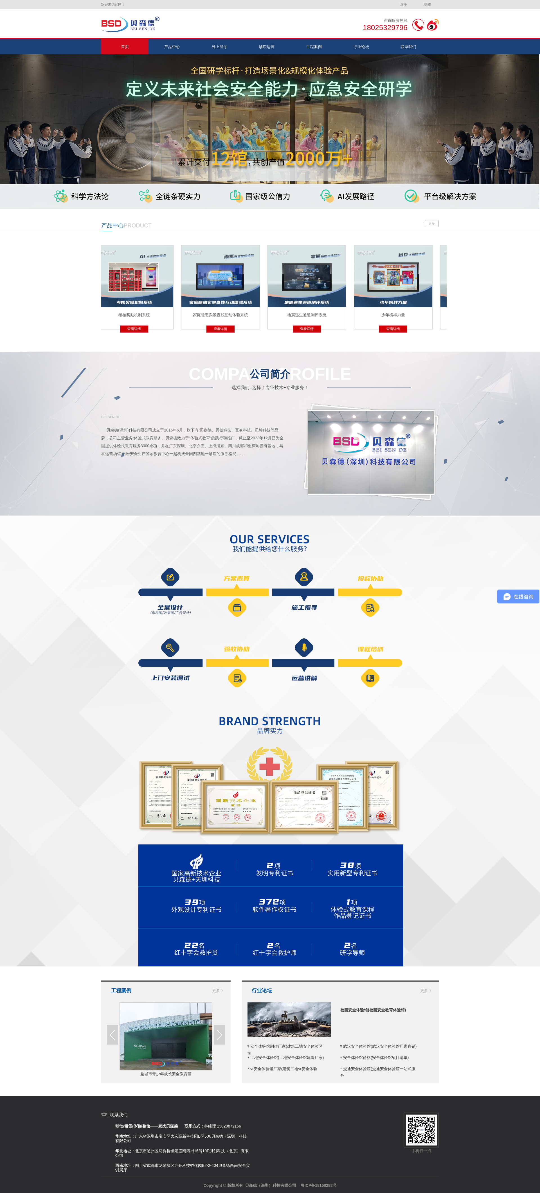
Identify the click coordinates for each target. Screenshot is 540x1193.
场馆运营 (266, 46)
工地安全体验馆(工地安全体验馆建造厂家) (287, 1057)
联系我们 (408, 46)
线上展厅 (219, 46)
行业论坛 (361, 46)
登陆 (427, 4)
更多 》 (218, 990)
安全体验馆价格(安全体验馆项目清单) (376, 1057)
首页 (125, 46)
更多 (431, 223)
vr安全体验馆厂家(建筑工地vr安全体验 (283, 1069)
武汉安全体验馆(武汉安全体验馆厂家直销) (380, 1046)
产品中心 (172, 46)
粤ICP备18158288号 (319, 1185)
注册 (403, 4)
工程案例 (314, 46)
